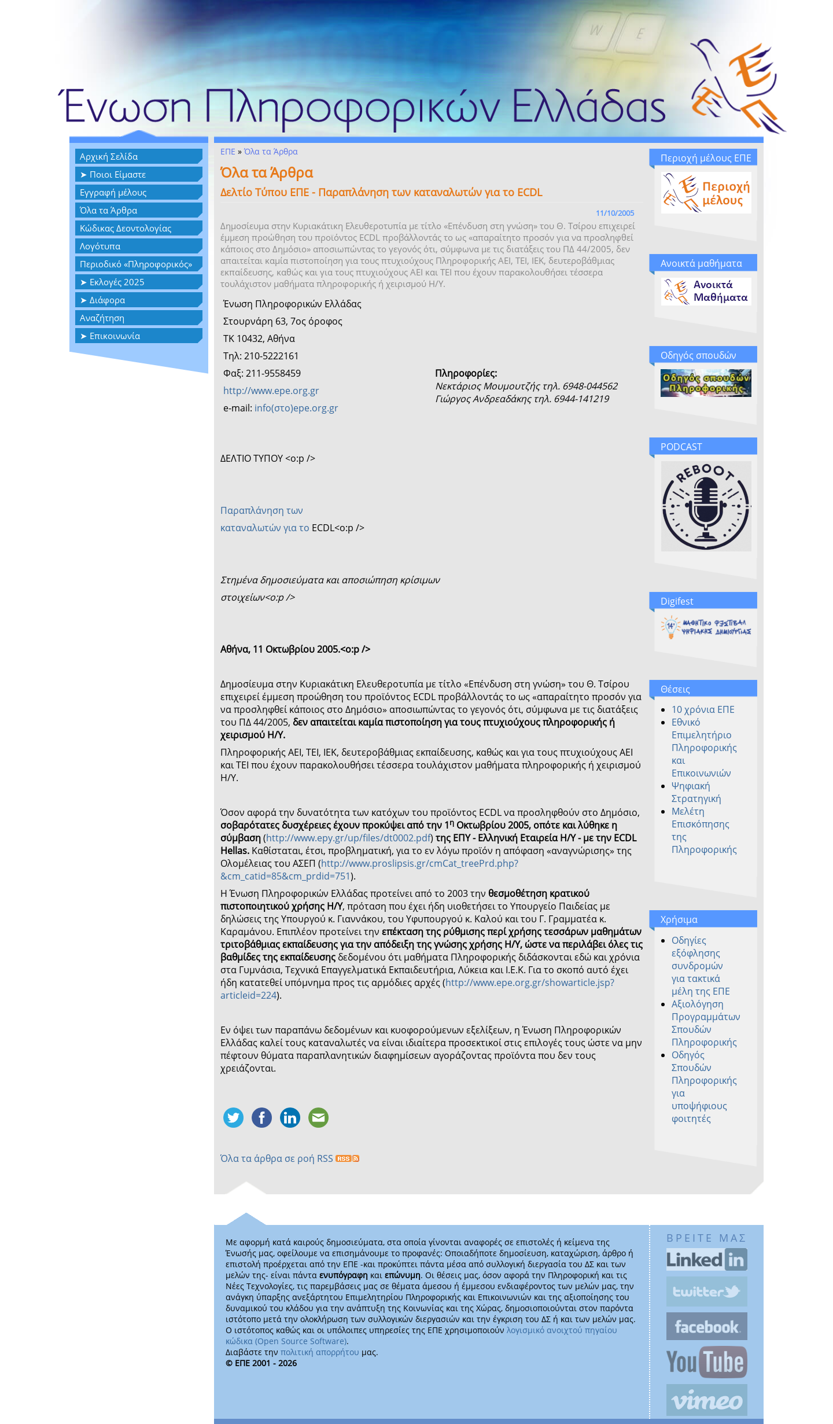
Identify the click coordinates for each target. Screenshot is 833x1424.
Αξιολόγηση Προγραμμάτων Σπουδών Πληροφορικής (706, 1023)
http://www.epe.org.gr (271, 390)
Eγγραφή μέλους (113, 192)
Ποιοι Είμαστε (118, 174)
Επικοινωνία (115, 335)
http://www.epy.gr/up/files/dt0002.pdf (348, 837)
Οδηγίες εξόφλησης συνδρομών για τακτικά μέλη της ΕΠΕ (701, 966)
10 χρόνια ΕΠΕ (703, 709)
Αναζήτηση (102, 317)
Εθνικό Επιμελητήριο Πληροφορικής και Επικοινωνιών (704, 747)
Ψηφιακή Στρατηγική (696, 792)
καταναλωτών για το (266, 527)
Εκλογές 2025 (117, 282)
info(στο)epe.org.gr (296, 408)
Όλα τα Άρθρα (108, 210)
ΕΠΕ (227, 151)
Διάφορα (107, 300)
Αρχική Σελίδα (109, 156)
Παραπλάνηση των (261, 510)
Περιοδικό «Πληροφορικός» (136, 264)
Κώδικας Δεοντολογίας (125, 228)
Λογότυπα (100, 246)
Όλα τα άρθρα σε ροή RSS (289, 1158)
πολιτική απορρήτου (320, 1351)
